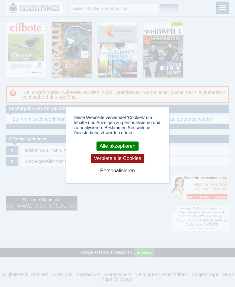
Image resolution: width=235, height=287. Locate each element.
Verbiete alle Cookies (117, 158)
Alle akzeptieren (118, 146)
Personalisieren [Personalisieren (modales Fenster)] (117, 170)
